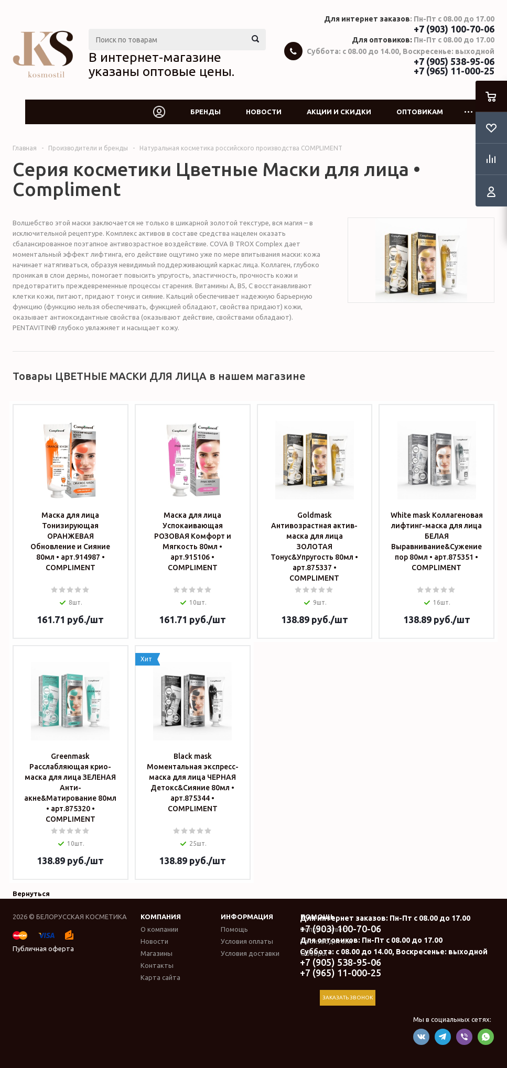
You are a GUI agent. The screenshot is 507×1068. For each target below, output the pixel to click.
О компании (159, 929)
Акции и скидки (339, 111)
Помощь (234, 929)
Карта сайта (160, 977)
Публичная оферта (43, 948)
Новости (264, 111)
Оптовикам (419, 111)
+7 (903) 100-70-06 (454, 29)
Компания (161, 916)
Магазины (156, 953)
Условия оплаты (247, 941)
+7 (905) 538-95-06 (454, 61)
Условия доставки (250, 953)
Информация (247, 916)
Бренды (205, 111)
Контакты (157, 965)
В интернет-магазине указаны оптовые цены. (161, 64)
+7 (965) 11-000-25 (454, 70)
